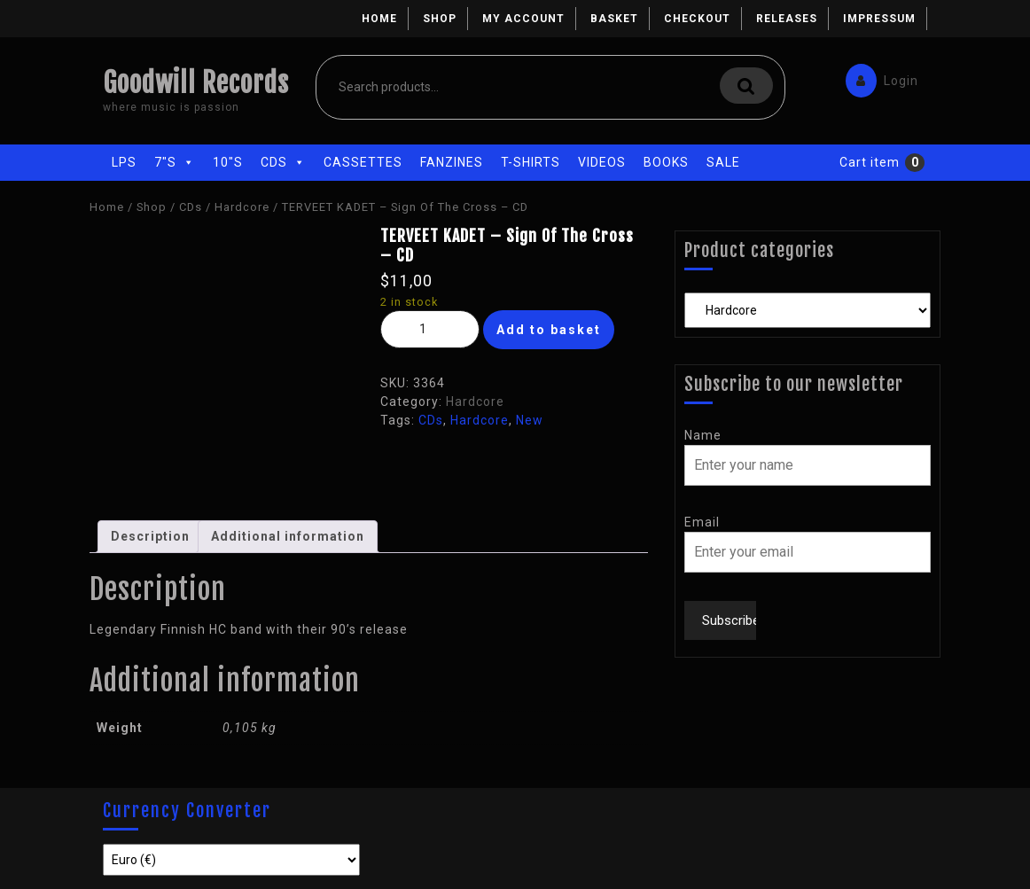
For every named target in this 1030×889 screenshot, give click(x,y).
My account (523, 18)
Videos (602, 162)
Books (666, 162)
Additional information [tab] (287, 536)
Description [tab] (150, 536)
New (529, 420)
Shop (439, 18)
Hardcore (242, 207)
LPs (124, 162)
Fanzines (451, 162)
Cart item (869, 162)
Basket (614, 18)
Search (746, 85)
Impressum (879, 18)
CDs (283, 162)
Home (379, 18)
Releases (786, 18)
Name (703, 435)
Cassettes (363, 162)
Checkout (697, 18)
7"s (174, 162)
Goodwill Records (196, 82)
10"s (228, 162)
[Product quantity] (430, 329)
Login (877, 76)
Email (702, 522)
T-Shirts (530, 162)
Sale (723, 162)
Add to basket (548, 330)
